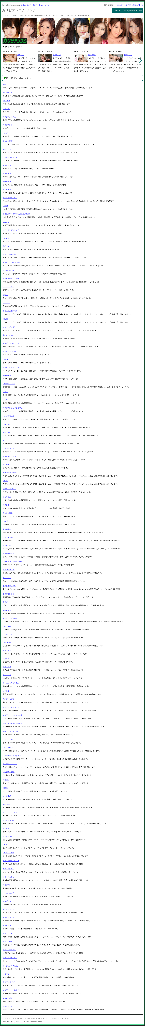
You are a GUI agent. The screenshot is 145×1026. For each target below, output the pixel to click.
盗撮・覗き (7, 650)
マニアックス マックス (11, 707)
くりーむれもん (8, 877)
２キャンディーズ (9, 1006)
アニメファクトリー (10, 958)
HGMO (5, 788)
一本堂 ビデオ (8, 173)
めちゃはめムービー (10, 198)
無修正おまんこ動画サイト (12, 990)
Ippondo (5, 295)
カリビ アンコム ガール (11, 262)
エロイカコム (7, 836)
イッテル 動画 (8, 537)
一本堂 (5, 206)
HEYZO (5, 319)
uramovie (6, 222)
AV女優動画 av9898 (10, 473)
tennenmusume (8, 610)
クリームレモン (8, 869)
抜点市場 (6, 659)
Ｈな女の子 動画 (8, 772)
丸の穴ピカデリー (9, 699)
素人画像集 (7, 529)
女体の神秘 (7, 642)
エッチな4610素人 (9, 270)
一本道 (5, 133)
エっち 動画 (7, 796)
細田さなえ (92, 55)
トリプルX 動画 (8, 594)
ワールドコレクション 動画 (13, 561)
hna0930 (5, 400)
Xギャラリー (7, 92)
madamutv (6, 109)
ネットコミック (8, 287)
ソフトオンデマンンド (11, 230)
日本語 (47, 5)
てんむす (6, 464)
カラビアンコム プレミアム (13, 408)
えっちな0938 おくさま (11, 367)
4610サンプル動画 (9, 351)
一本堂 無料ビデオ (9, 456)
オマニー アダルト (9, 489)
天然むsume (7, 181)
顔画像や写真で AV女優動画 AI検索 (130, 5)
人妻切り (6, 780)
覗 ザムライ (7, 667)
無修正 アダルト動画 (10, 731)
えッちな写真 (7, 513)
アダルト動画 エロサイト (12, 278)
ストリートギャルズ (10, 618)
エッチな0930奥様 (9, 254)
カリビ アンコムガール (11, 343)
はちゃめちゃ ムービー (11, 157)
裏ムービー (7, 578)
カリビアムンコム (9, 117)
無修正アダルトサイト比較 (12, 715)
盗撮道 (5, 602)
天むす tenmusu (8, 335)
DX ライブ (6, 844)
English (23, 5)
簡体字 (35, 5)
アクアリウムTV (9, 942)
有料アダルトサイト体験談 (12, 723)
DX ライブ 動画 (8, 853)
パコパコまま (7, 634)
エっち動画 (7, 497)
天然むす (6, 505)
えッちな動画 (7, 141)
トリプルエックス (9, 586)
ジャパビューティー (10, 764)
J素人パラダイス (9, 747)
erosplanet (6, 828)
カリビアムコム (8, 901)
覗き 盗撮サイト (8, 570)
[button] (140, 60)
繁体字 (29, 5)
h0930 (5, 440)
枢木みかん (128, 55)
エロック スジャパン (10, 820)
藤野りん (20, 55)
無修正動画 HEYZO (10, 311)
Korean (41, 5)
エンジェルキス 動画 (10, 966)
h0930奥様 (6, 101)
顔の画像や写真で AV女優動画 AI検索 (16, 214)
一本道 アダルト (8, 416)
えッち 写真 (7, 190)
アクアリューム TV (10, 933)
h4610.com (6, 804)
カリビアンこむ (8, 125)
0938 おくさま (8, 149)
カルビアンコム (8, 909)
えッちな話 (7, 545)
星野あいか (57, 55)
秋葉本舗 (6, 974)
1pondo (5, 359)
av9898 (5, 481)
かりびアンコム (8, 448)
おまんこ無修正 (8, 893)
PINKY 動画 (7, 626)
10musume (6, 303)
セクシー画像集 (8, 553)
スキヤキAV (7, 432)
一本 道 (5, 521)
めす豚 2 (6, 691)
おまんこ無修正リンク (11, 861)
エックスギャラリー (10, 327)
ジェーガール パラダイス (12, 756)
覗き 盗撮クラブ (8, 982)
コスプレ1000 (7, 739)
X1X (4, 84)
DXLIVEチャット (9, 384)
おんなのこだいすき (10, 812)
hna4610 (5, 392)
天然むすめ (7, 375)
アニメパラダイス (9, 950)
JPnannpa (6, 238)
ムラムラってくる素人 (11, 683)
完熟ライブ (7, 246)
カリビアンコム (8, 917)
